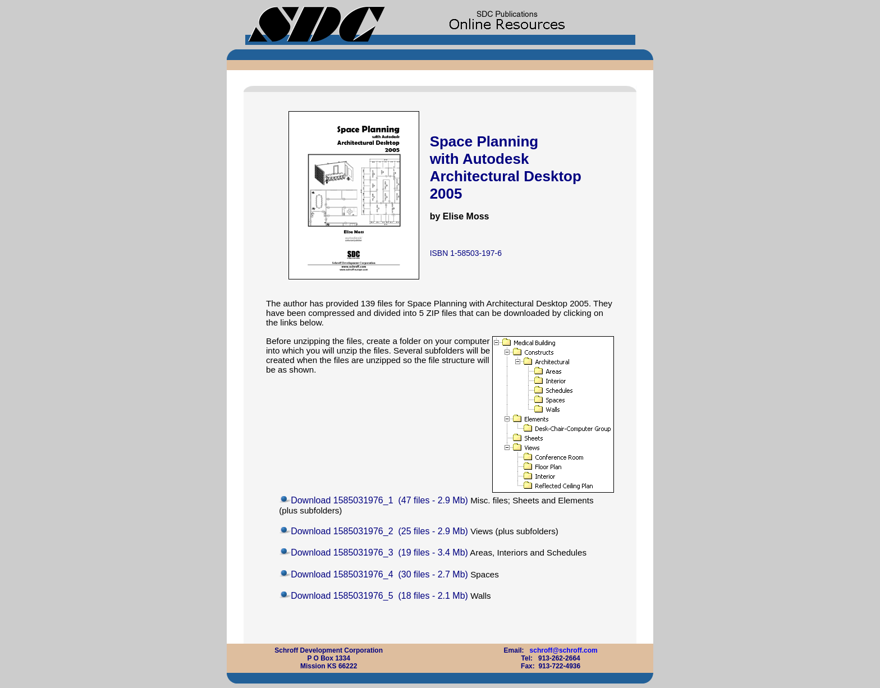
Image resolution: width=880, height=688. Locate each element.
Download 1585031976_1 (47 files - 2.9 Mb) (379, 500)
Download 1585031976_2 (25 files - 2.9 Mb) (379, 531)
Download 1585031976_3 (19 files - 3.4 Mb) (379, 552)
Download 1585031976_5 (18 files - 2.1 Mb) (379, 595)
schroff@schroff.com (564, 650)
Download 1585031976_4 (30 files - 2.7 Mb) (379, 574)
